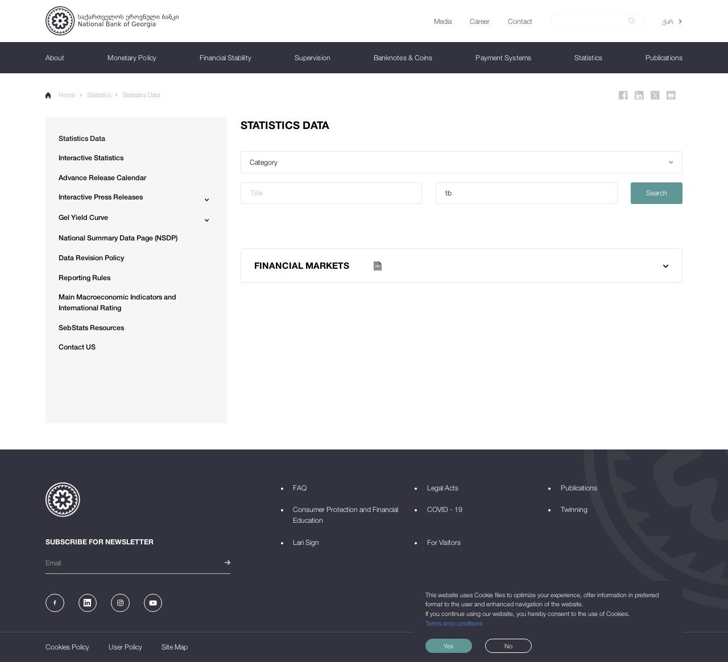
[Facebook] (623, 95)
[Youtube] (153, 603)
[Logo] (112, 20)
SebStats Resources (91, 327)
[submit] (631, 21)
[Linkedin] (639, 95)
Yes (448, 645)
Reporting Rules (84, 277)
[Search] (592, 21)
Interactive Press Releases (101, 197)
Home (60, 94)
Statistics (99, 94)
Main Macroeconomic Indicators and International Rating (117, 302)
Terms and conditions (453, 623)
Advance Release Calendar (102, 177)
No (508, 645)
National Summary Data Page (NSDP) (118, 238)
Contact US (77, 347)
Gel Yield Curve (83, 217)
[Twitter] (655, 95)
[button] (461, 162)
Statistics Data (141, 94)
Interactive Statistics (91, 157)
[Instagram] (120, 603)
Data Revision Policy (91, 257)
